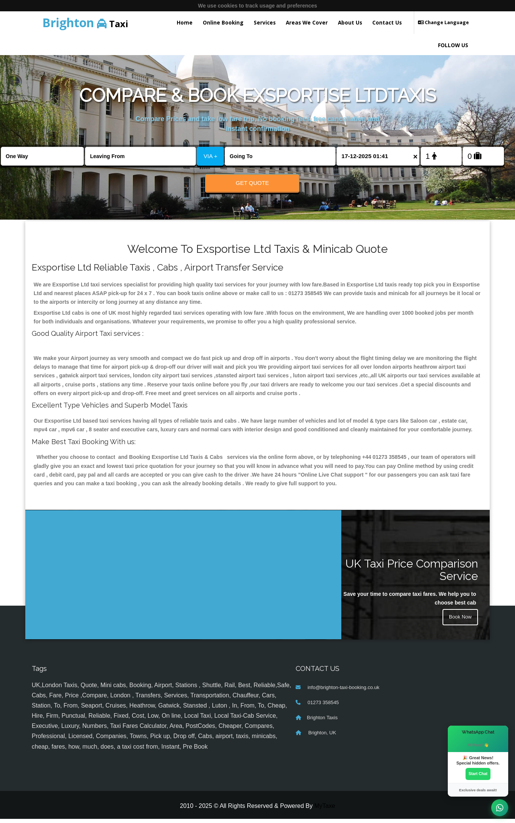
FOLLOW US (453, 45)
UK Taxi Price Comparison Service (411, 574)
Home (185, 22)
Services (265, 22)
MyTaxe (324, 810)
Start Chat (478, 773)
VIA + (210, 156)
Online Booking (223, 22)
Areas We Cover (307, 22)
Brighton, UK (321, 737)
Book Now (459, 622)
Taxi (85, 22)
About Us (350, 22)
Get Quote (252, 183)
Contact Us (387, 22)
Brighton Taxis (322, 722)
